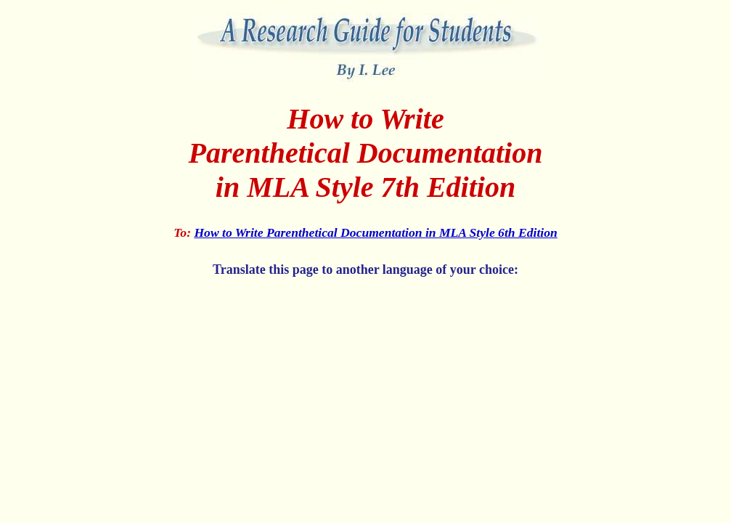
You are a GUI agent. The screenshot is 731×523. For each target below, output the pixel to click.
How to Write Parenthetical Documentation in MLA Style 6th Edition (375, 232)
